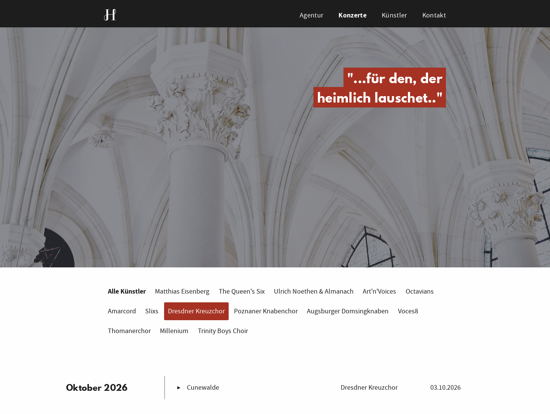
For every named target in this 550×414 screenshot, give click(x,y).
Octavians (420, 291)
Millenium (174, 331)
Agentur (311, 15)
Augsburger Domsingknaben (348, 311)
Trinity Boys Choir (223, 331)
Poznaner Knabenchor (266, 311)
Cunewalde (203, 387)
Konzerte (352, 15)
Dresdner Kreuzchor (196, 311)
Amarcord (122, 311)
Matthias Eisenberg (182, 291)
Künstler (394, 15)
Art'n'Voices (379, 291)
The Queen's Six (242, 291)
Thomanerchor (129, 331)
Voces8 (408, 311)
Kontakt (434, 15)
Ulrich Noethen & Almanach (314, 291)
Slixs (151, 311)
